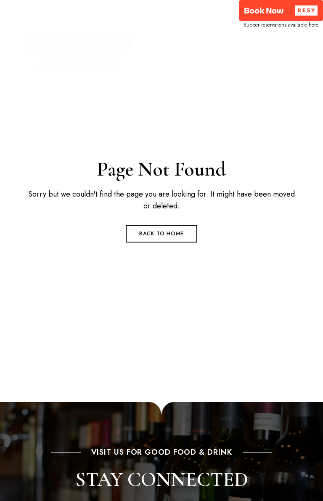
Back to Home (161, 233)
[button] (281, 10)
